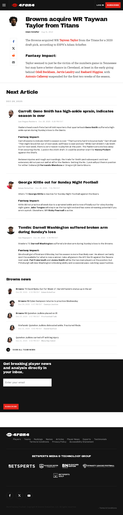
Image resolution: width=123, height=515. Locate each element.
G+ (29, 495)
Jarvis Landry (65, 72)
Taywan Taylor (68, 40)
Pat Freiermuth (37, 260)
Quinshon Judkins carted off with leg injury (37, 337)
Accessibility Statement (82, 442)
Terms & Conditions (39, 442)
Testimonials (100, 439)
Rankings (38, 439)
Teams (27, 439)
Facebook (9, 495)
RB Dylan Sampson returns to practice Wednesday (48, 301)
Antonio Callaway (36, 76)
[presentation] (27, 395)
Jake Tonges (38, 207)
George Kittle (35, 194)
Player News (73, 439)
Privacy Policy (59, 442)
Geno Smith (91, 127)
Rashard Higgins (92, 72)
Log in (100, 5)
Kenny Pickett (102, 149)
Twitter (19, 495)
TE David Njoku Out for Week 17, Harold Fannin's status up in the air (54, 289)
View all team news (24, 350)
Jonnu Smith (58, 260)
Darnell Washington (42, 243)
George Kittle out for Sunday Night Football (58, 182)
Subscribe (113, 5)
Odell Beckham (45, 72)
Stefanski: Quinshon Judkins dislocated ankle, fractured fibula (49, 325)
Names (49, 439)
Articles (60, 439)
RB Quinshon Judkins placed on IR (36, 313)
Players (17, 439)
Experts (87, 439)
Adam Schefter (32, 32)
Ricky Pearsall (56, 210)
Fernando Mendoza (51, 165)
